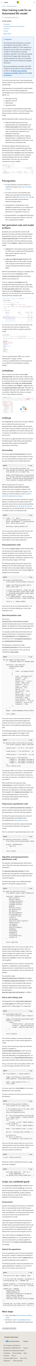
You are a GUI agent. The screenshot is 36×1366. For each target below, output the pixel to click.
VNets (4, 394)
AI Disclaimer (6, 1353)
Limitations (6, 28)
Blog (25, 1353)
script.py (5, 31)
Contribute (6, 1355)
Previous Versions (17, 1353)
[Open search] (34, 2)
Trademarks (6, 1361)
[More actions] (32, 6)
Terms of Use (23, 1358)
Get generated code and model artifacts (13, 26)
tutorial (21, 197)
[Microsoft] (18, 2)
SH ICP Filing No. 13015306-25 (11, 1345)
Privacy (25, 1348)
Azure (3, 6)
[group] (18, 474)
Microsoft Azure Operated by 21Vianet (13, 1350)
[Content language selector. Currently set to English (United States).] (11, 1337)
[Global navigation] (1, 2)
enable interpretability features (21, 1320)
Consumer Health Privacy (10, 1358)
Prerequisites (6, 24)
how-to (27, 197)
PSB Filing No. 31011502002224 (11, 1348)
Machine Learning (11, 6)
